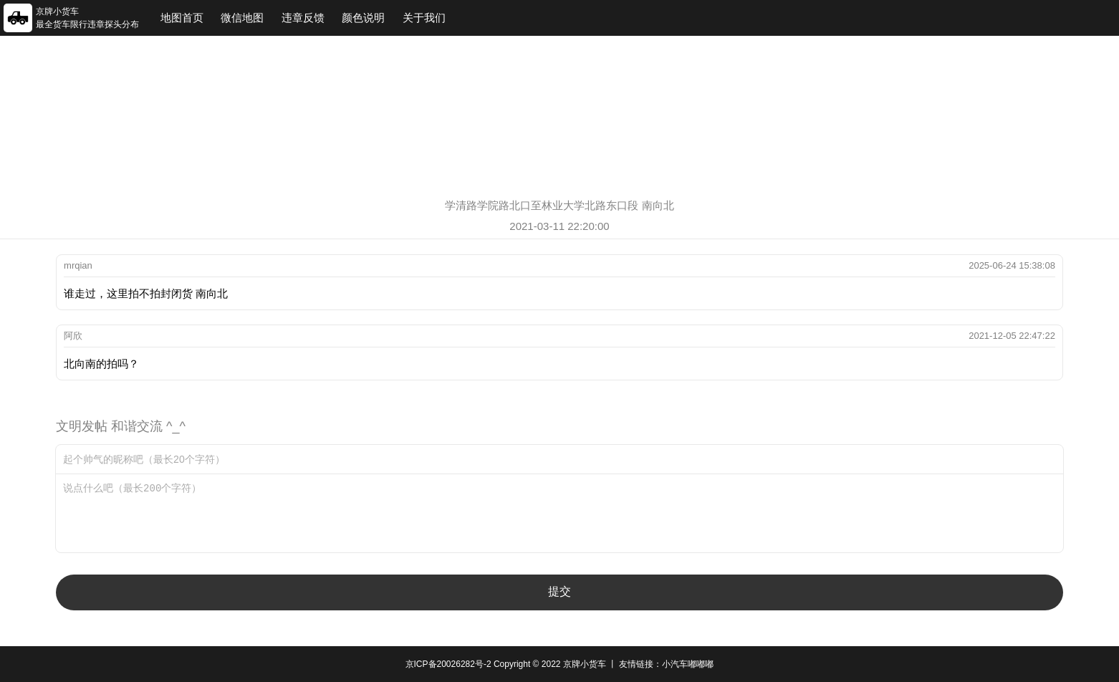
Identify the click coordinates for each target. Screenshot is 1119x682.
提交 (559, 591)
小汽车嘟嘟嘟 (688, 664)
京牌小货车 (584, 664)
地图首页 (181, 17)
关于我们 (424, 17)
